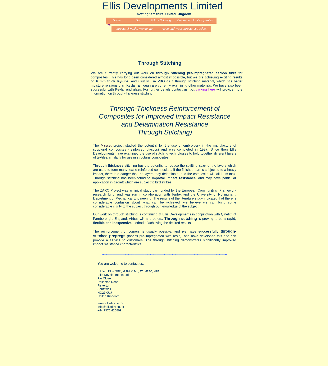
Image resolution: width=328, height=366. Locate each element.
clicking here (205, 89)
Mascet (106, 145)
